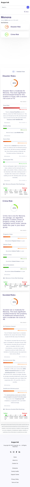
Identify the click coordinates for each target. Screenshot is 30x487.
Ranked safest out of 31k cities (9, 20)
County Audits (15, 471)
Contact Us (15, 463)
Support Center (15, 474)
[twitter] (11, 451)
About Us (15, 460)
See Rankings (4, 22)
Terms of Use (15, 482)
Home (15, 457)
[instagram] (13, 451)
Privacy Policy (15, 479)
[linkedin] (19, 451)
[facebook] (16, 451)
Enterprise (15, 468)
